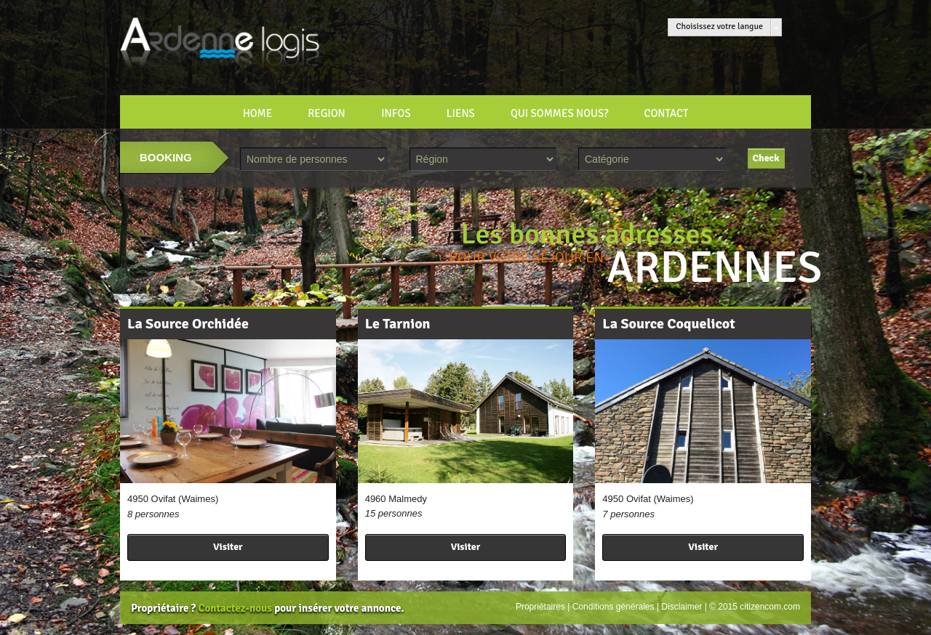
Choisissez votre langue (719, 26)
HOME (258, 113)
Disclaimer (681, 607)
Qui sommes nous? (559, 113)
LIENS (461, 113)
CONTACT (666, 113)
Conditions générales (613, 607)
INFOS (396, 113)
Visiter (228, 547)
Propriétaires (540, 607)
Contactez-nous (234, 608)
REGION (326, 113)
